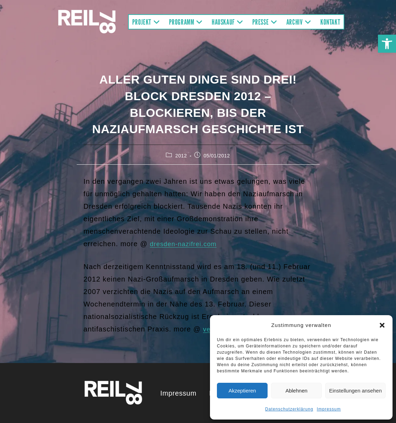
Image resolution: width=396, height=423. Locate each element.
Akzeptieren (242, 391)
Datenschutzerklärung (289, 409)
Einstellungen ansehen (355, 391)
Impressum (329, 409)
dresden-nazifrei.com (186, 244)
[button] (387, 44)
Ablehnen (296, 391)
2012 (181, 155)
